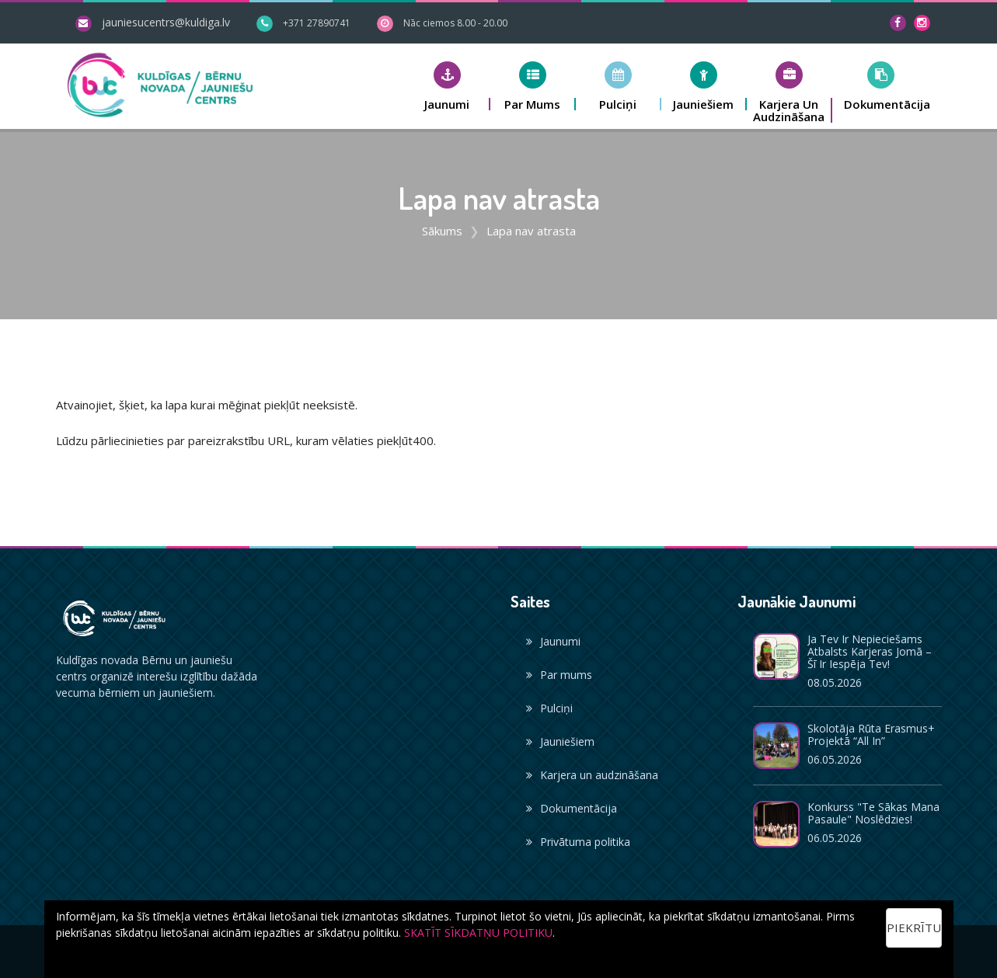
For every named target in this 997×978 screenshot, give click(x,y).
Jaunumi (553, 641)
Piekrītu (914, 927)
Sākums (442, 230)
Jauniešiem (560, 741)
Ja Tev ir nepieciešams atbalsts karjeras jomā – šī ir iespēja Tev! (869, 651)
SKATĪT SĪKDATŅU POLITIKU (478, 932)
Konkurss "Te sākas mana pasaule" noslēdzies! (873, 813)
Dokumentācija (571, 808)
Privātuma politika (578, 841)
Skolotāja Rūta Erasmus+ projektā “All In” (871, 734)
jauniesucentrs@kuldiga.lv (166, 22)
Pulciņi (549, 708)
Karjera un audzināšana (592, 774)
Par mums (559, 674)
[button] (447, 86)
